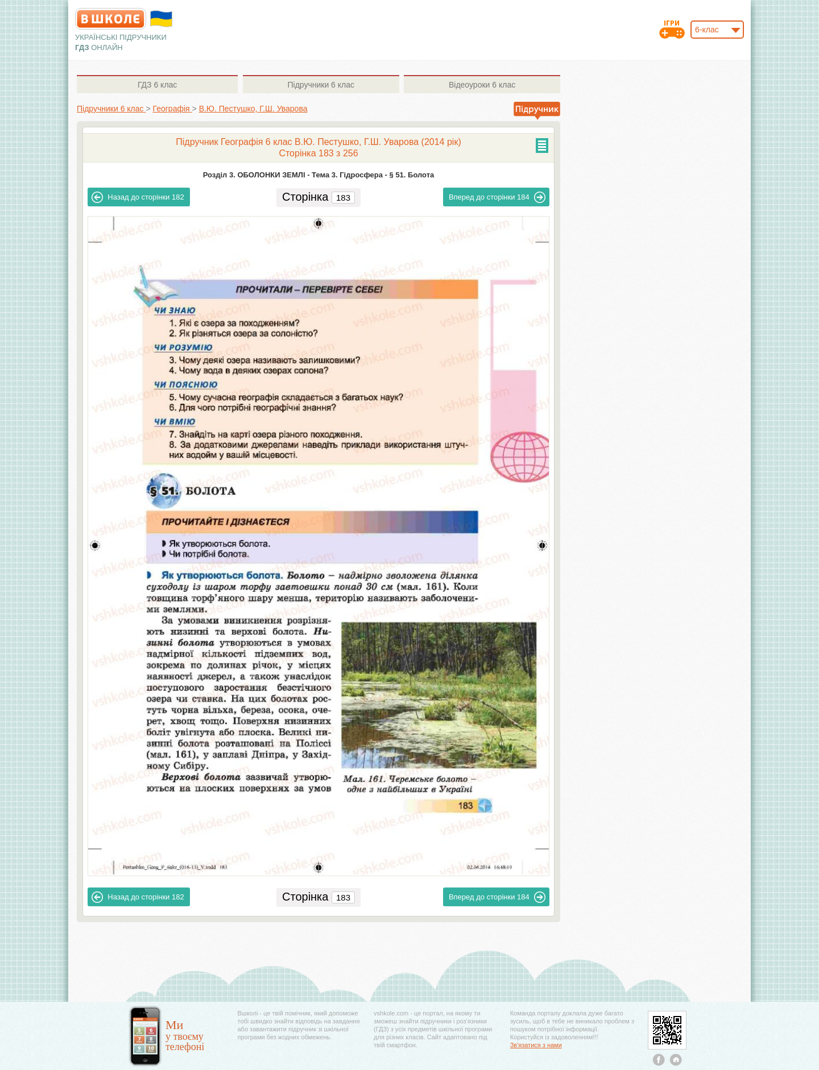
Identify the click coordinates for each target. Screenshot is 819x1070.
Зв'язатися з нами (536, 1045)
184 (497, 197)
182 (138, 197)
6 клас (157, 84)
